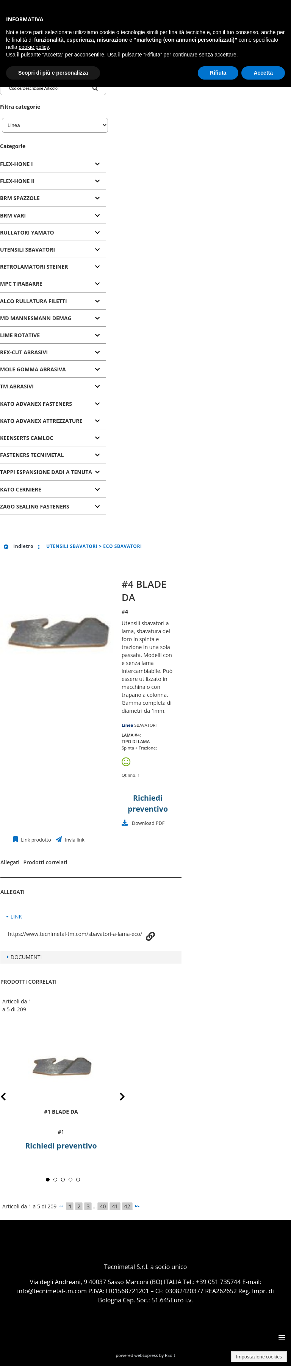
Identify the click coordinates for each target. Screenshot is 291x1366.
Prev (9, 1098)
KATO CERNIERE (20, 489)
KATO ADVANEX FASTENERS (36, 403)
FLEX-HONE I (16, 163)
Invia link (74, 840)
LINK (16, 916)
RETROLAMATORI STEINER (34, 266)
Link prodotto (35, 840)
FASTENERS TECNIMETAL (32, 454)
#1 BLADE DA (61, 1111)
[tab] (53, 164)
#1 (61, 1131)
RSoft (170, 1355)
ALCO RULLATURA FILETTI (33, 301)
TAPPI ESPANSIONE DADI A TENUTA (46, 472)
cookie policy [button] (33, 47)
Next (116, 1098)
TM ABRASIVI (17, 386)
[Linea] (55, 125)
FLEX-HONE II (17, 181)
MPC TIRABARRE (21, 283)
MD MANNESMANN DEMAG (36, 318)
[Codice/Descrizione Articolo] (39, 88)
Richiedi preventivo (61, 1146)
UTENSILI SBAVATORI (27, 249)
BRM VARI (13, 215)
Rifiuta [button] (218, 73)
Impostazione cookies (259, 1356)
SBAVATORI (145, 725)
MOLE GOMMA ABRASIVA (33, 369)
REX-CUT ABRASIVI (24, 352)
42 (127, 1206)
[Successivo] (137, 1206)
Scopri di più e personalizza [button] (53, 73)
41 (115, 1206)
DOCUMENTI (26, 957)
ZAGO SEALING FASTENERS (34, 506)
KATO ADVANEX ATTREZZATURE (41, 420)
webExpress (146, 1355)
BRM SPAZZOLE (20, 198)
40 (103, 1206)
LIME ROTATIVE (20, 335)
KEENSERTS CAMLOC (26, 437)
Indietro (18, 546)
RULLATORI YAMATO (27, 232)
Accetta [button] (263, 73)
